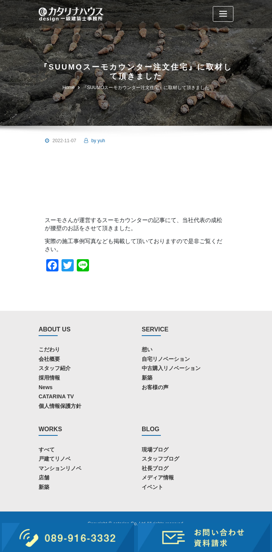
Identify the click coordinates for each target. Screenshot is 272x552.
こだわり (49, 349)
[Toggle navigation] (223, 14)
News (46, 387)
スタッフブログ (160, 459)
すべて (47, 449)
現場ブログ (155, 449)
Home (69, 87)
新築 (147, 378)
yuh (98, 140)
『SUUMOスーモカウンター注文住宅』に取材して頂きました (146, 87)
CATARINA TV (56, 396)
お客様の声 (155, 387)
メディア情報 (158, 477)
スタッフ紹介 (55, 368)
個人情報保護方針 (60, 406)
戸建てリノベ (55, 459)
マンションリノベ (60, 468)
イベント (152, 487)
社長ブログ (155, 468)
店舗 (44, 477)
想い (147, 349)
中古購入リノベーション (171, 368)
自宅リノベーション (166, 359)
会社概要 (49, 359)
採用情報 (49, 378)
